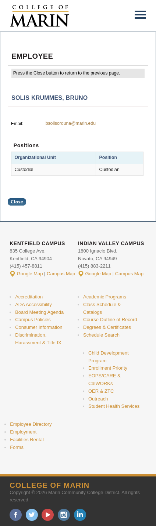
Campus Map (61, 273)
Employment (23, 432)
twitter (32, 515)
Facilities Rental (27, 439)
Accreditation (29, 297)
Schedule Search (101, 335)
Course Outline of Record (110, 319)
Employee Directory (31, 424)
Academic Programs (104, 297)
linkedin (80, 515)
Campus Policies (33, 319)
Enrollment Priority (107, 368)
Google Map (30, 273)
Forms (17, 447)
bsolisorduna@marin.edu (71, 123)
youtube (48, 515)
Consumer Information (38, 327)
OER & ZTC (101, 391)
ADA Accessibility (33, 304)
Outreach (98, 399)
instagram (64, 515)
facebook (16, 515)
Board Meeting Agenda (39, 312)
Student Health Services (113, 406)
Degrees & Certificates (107, 327)
